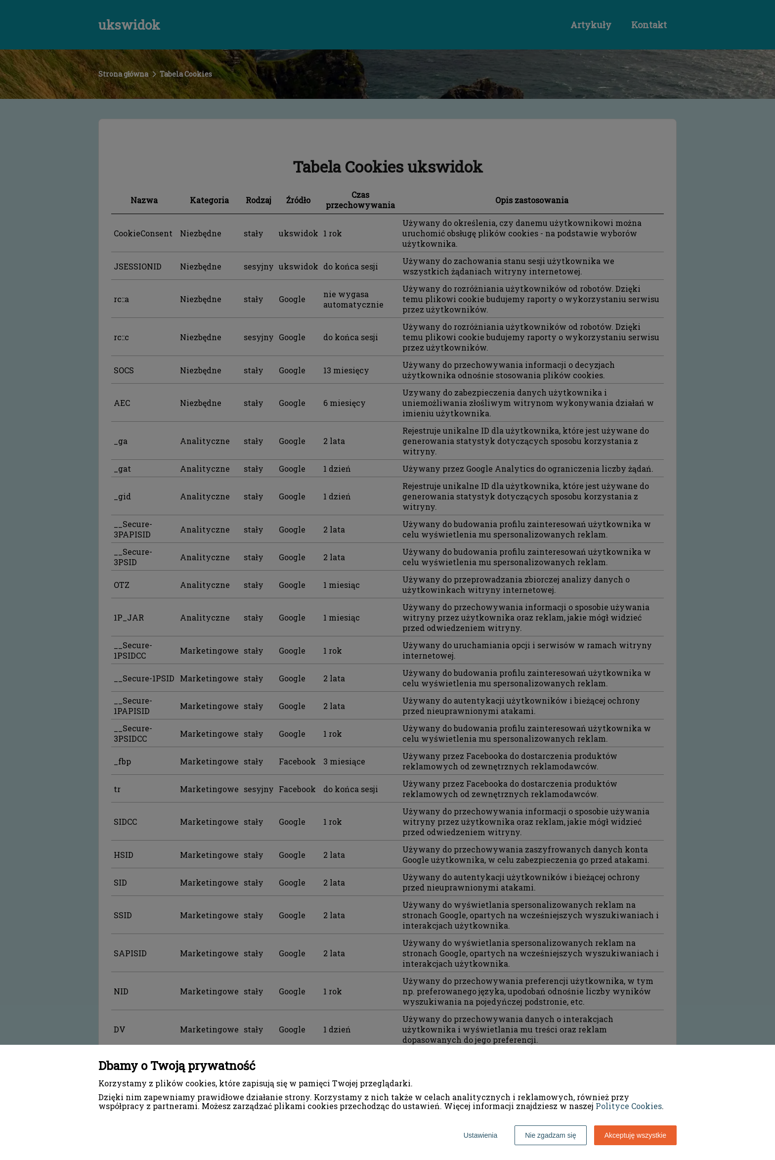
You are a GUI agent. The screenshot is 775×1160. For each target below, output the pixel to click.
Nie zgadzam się (550, 1135)
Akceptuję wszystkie (635, 1135)
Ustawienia (480, 1135)
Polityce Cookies (629, 1106)
